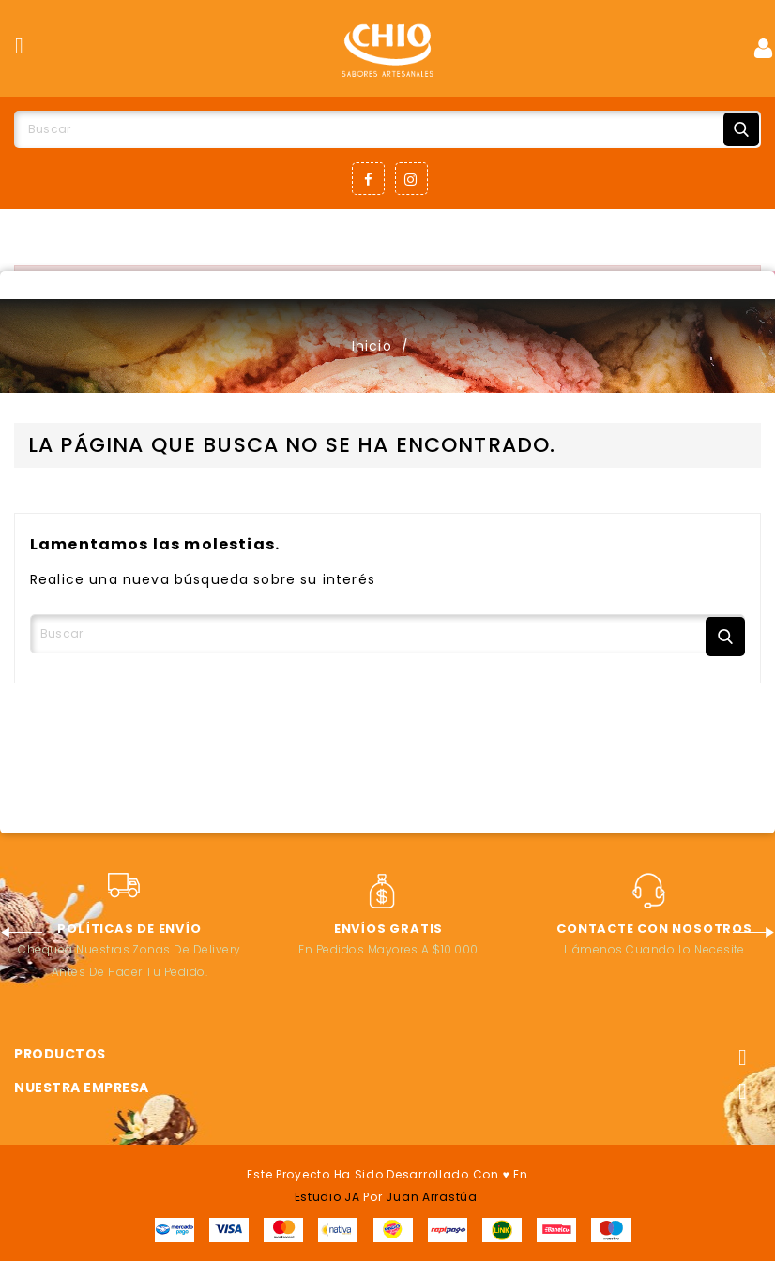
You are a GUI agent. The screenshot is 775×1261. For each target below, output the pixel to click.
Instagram (411, 178)
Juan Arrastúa (431, 1197)
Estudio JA (327, 1197)
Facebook (368, 178)
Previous (21, 932)
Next (754, 932)
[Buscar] (387, 129)
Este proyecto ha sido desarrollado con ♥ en (387, 1174)
